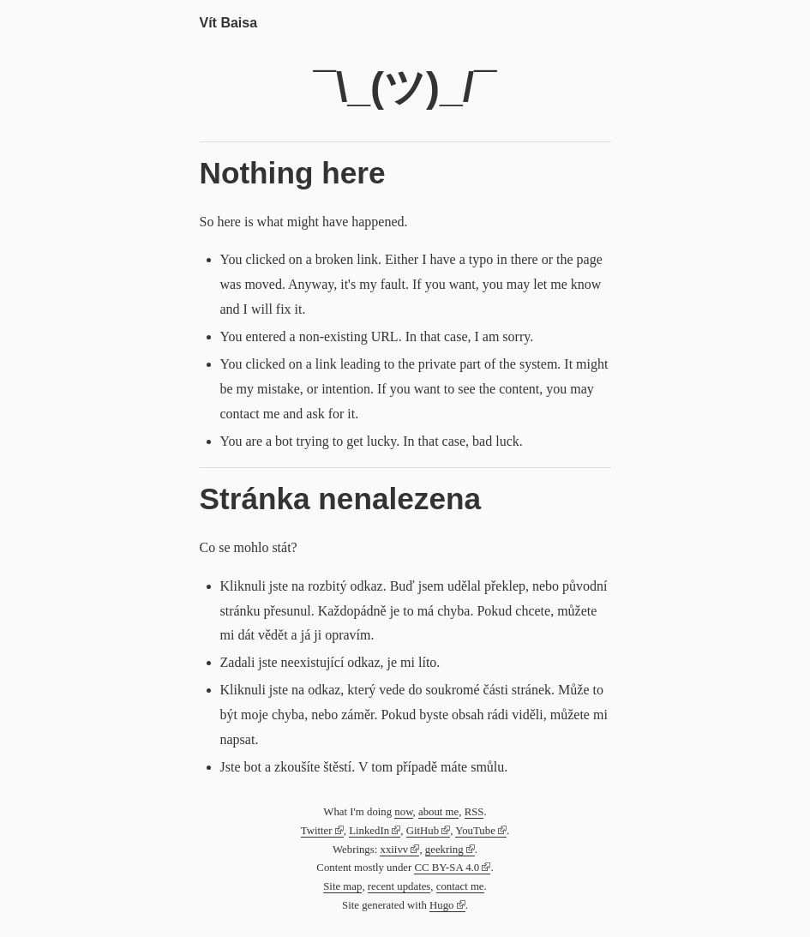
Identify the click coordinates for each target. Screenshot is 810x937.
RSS (474, 812)
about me (438, 812)
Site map (342, 886)
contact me (460, 886)
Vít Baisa (229, 22)
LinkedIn (369, 831)
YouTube (475, 831)
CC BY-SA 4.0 (446, 868)
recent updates (399, 886)
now (403, 812)
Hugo (441, 905)
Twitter (317, 831)
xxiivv (394, 850)
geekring (444, 850)
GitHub (422, 831)
